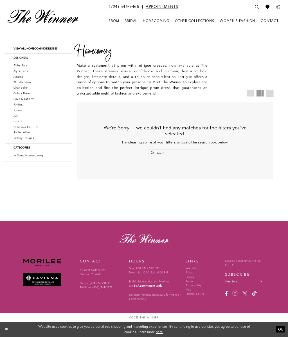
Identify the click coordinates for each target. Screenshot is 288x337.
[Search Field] (175, 153)
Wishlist (191, 268)
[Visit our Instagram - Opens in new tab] (235, 293)
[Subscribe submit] (261, 281)
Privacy (190, 277)
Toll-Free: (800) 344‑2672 (96, 287)
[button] (278, 7)
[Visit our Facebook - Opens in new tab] (226, 293)
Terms (189, 281)
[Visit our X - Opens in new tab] (244, 293)
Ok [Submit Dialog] (280, 329)
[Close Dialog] (7, 329)
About (190, 272)
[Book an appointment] (161, 7)
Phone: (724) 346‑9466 (94, 283)
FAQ (189, 289)
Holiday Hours (195, 294)
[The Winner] (42, 16)
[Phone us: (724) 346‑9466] (123, 7)
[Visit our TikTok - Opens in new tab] (254, 293)
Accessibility (193, 285)
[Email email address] (244, 281)
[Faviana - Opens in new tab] (49, 279)
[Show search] (256, 7)
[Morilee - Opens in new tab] (49, 262)
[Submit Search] (152, 153)
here (159, 332)
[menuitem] (123, 7)
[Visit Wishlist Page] (267, 7)
